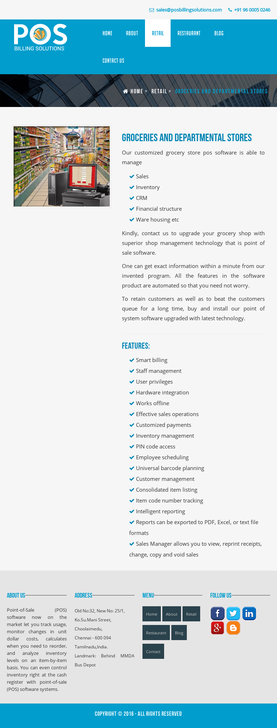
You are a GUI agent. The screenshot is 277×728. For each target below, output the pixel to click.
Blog (219, 33)
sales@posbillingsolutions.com (189, 9)
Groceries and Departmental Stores (221, 91)
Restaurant (189, 33)
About (132, 33)
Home (107, 33)
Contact (153, 651)
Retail (158, 33)
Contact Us (113, 60)
